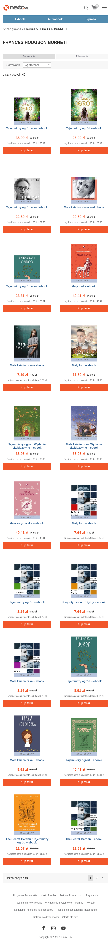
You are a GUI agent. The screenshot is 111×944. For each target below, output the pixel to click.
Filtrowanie (82, 56)
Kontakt (91, 902)
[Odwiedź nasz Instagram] (53, 928)
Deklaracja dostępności (46, 917)
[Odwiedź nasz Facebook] (43, 928)
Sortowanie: (13, 64)
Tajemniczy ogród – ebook (84, 128)
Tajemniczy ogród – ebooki (84, 760)
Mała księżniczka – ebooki (27, 523)
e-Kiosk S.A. (65, 937)
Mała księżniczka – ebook (27, 365)
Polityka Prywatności (71, 895)
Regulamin (92, 895)
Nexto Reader (48, 895)
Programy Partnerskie (25, 895)
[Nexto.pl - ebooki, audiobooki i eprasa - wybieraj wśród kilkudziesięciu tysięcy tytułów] (16, 8)
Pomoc (79, 902)
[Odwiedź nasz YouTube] (63, 928)
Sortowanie (29, 56)
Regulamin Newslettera (29, 902)
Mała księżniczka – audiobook (84, 207)
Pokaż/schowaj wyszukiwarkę (87, 8)
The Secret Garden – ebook (84, 839)
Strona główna (12, 28)
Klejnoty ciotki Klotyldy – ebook (84, 602)
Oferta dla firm (70, 917)
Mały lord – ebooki (84, 286)
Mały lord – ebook (84, 365)
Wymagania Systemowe (58, 902)
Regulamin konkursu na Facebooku (33, 909)
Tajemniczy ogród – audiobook (27, 128)
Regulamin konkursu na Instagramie (77, 909)
